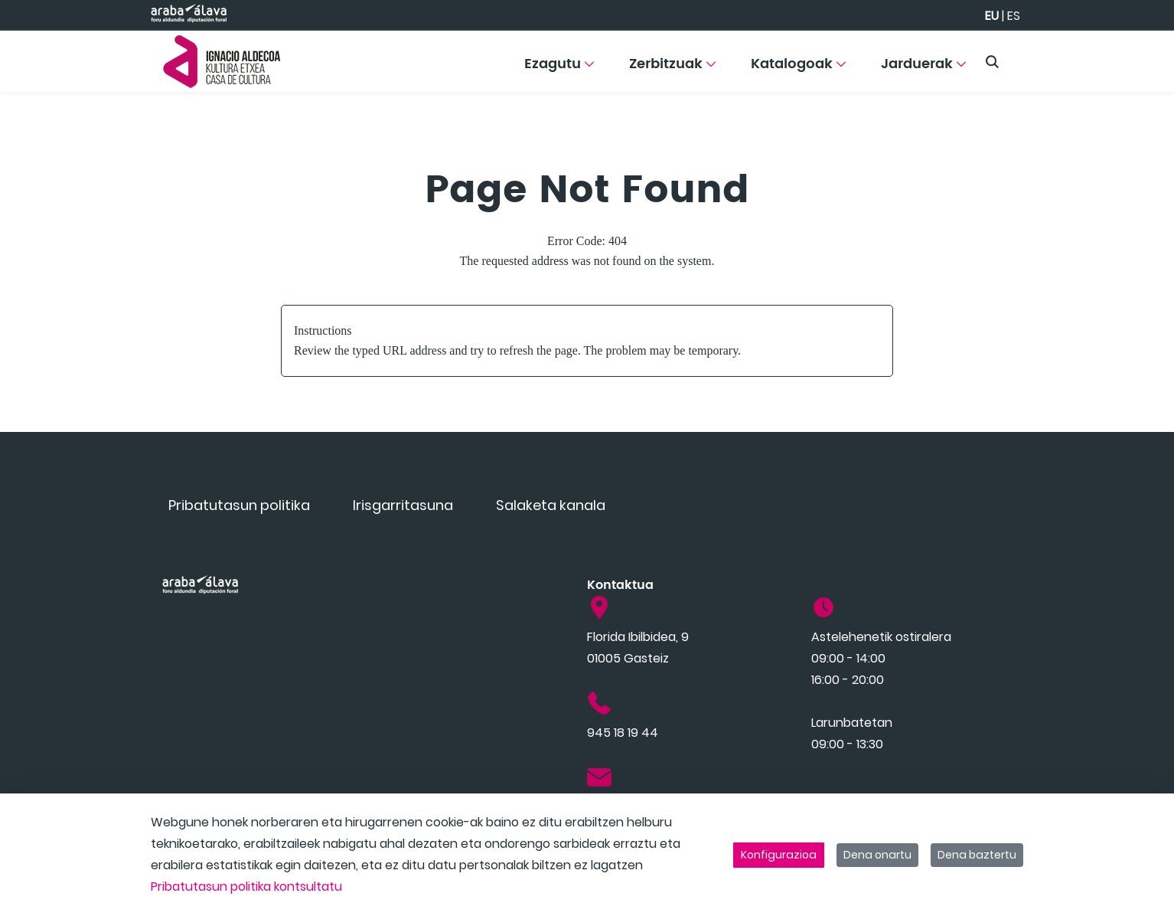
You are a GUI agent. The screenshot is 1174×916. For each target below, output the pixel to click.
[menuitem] (559, 69)
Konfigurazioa (779, 854)
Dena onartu (877, 854)
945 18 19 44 (622, 732)
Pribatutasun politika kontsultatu (246, 886)
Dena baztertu (977, 854)
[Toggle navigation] (1135, 57)
